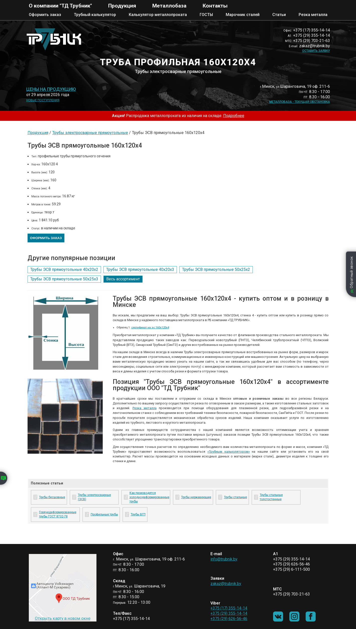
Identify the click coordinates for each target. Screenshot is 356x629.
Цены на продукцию (51, 89)
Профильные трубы (104, 514)
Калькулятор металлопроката (158, 14)
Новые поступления (42, 100)
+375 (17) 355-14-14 (228, 608)
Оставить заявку (316, 50)
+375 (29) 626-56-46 (228, 618)
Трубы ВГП (138, 514)
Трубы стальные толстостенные (271, 497)
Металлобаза (169, 6)
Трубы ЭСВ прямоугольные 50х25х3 (64, 279)
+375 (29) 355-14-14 (228, 613)
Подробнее (233, 115)
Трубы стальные (235, 497)
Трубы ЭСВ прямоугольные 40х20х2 (64, 269)
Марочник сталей (243, 14)
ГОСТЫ (206, 14)
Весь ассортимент (123, 279)
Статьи (279, 14)
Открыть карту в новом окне (62, 618)
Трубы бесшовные (52, 497)
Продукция (122, 6)
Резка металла (313, 14)
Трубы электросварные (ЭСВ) (94, 497)
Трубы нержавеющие (196, 497)
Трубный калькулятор (95, 14)
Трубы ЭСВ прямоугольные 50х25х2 (216, 269)
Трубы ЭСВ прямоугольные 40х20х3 (140, 269)
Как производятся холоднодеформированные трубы (149, 497)
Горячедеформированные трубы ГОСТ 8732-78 (57, 514)
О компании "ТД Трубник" (60, 6)
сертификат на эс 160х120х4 (150, 327)
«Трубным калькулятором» (228, 451)
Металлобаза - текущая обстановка (299, 101)
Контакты (215, 6)
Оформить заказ (45, 14)
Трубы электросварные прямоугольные (90, 132)
